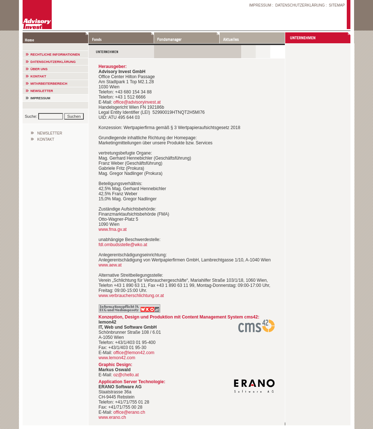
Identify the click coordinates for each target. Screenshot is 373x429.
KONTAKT (38, 76)
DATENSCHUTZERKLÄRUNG (300, 5)
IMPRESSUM (260, 5)
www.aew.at (110, 265)
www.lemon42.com (117, 357)
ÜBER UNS (39, 69)
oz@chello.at (126, 374)
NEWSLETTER (42, 91)
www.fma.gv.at (113, 229)
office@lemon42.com (133, 352)
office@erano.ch (129, 412)
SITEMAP (337, 5)
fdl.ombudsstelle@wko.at (123, 244)
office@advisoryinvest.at (137, 102)
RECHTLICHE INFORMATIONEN (55, 54)
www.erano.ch (112, 417)
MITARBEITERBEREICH (49, 83)
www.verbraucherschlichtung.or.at (131, 295)
